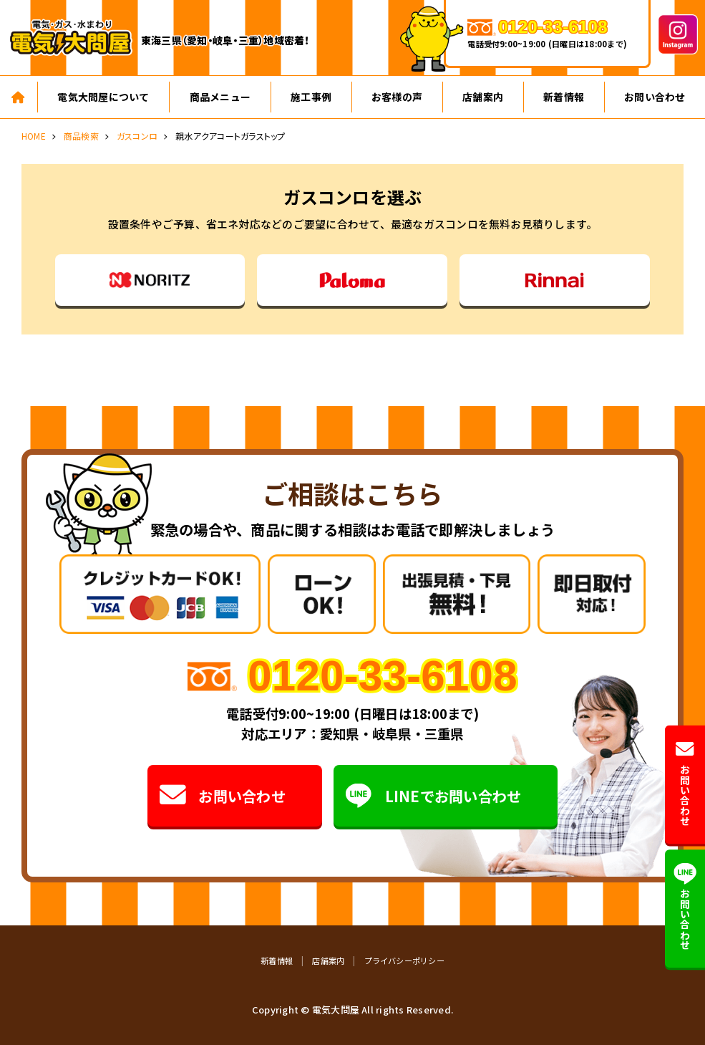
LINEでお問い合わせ (433, 796)
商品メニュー (220, 97)
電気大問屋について (103, 97)
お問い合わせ (222, 796)
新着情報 (563, 97)
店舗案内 (482, 97)
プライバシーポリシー (404, 960)
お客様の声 (396, 97)
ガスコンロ (137, 136)
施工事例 (311, 97)
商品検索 (81, 136)
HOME (33, 136)
